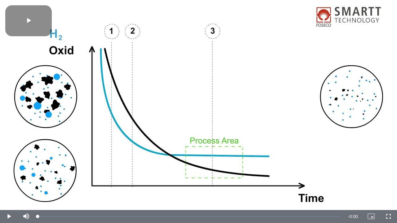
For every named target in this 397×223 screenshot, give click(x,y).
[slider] (189, 216)
